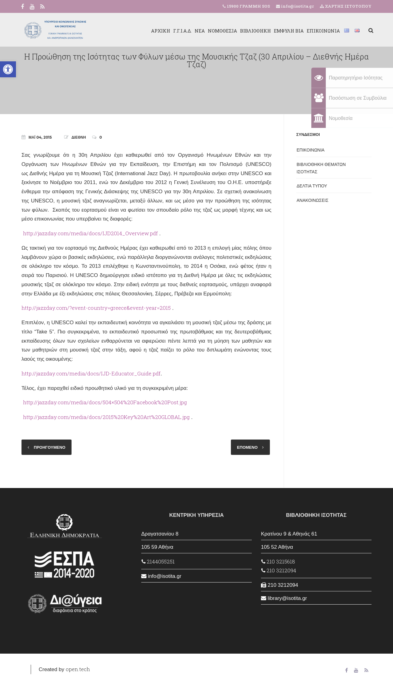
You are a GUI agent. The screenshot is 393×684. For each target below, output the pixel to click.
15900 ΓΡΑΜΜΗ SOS (248, 6)
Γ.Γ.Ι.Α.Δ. (180, 31)
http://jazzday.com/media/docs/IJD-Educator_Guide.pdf (91, 373)
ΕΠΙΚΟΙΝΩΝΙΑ (321, 31)
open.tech (78, 669)
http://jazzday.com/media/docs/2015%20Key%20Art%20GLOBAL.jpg (106, 417)
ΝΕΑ (198, 31)
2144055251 (158, 561)
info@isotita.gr (297, 6)
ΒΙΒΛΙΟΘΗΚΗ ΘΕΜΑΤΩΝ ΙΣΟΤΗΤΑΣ (321, 168)
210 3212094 (278, 570)
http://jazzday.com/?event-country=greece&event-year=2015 (96, 307)
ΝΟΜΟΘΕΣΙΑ (220, 31)
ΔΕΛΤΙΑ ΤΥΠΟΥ (312, 185)
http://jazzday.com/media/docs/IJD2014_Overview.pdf (90, 233)
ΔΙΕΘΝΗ (79, 137)
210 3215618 (278, 561)
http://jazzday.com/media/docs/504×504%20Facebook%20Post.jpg (105, 402)
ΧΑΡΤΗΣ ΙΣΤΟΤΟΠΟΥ (346, 6)
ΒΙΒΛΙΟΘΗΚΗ (253, 31)
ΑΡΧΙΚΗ (158, 31)
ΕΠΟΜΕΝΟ (247, 447)
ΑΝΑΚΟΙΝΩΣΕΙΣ (313, 200)
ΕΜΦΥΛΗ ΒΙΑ (287, 31)
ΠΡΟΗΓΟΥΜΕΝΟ (49, 447)
